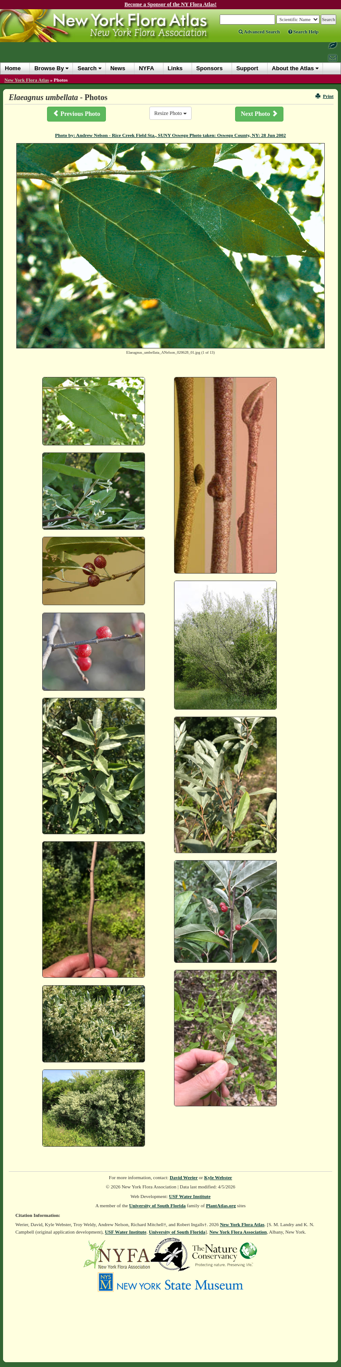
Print (325, 96)
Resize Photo (170, 113)
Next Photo (259, 113)
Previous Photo (76, 113)
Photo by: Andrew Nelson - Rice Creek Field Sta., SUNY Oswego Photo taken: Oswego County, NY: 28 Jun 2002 (170, 135)
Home (13, 68)
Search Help (303, 31)
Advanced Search (259, 31)
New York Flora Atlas (26, 80)
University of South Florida (157, 1205)
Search (86, 68)
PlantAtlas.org (221, 1205)
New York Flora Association (238, 1231)
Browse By (49, 68)
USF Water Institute (190, 1196)
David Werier (184, 1177)
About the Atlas (293, 68)
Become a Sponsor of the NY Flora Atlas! (170, 4)
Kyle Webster (218, 1177)
